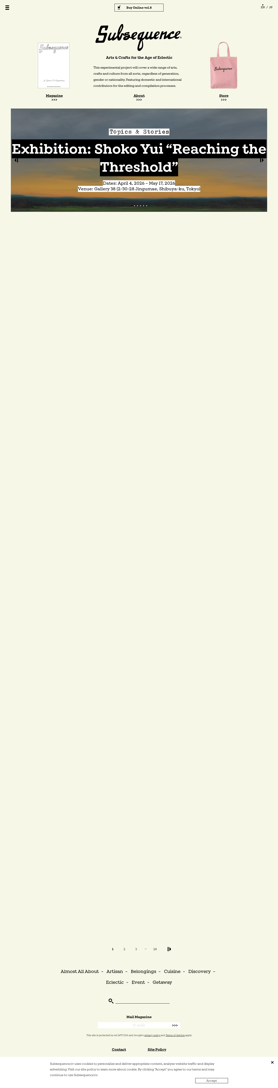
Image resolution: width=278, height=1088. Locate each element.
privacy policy (152, 1035)
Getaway (162, 982)
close (272, 1062)
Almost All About (80, 971)
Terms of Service (175, 1035)
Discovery (199, 971)
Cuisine (172, 971)
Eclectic (115, 982)
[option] (139, 160)
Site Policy (157, 1049)
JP (271, 7)
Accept (211, 1080)
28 (155, 949)
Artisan (114, 971)
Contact (119, 1049)
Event (138, 982)
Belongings (143, 971)
